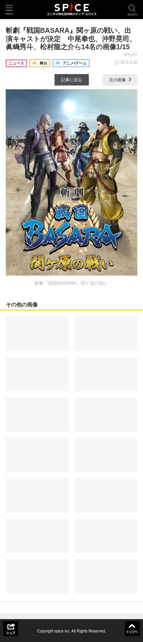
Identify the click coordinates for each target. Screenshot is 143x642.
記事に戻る (71, 79)
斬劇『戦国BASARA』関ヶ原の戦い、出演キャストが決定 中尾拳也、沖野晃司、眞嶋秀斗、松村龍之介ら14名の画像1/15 (71, 39)
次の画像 (120, 79)
